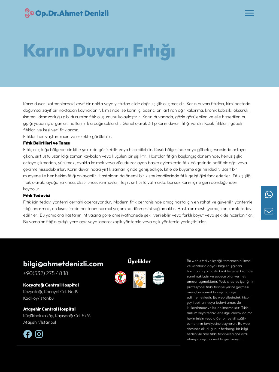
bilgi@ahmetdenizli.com (63, 263)
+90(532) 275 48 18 (45, 273)
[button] (249, 12)
